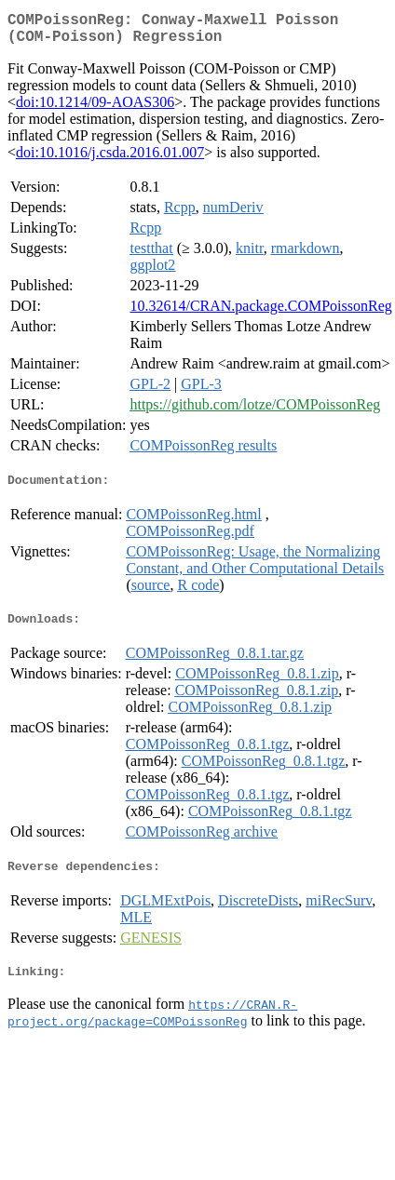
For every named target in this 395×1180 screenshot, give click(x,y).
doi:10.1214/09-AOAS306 (95, 109)
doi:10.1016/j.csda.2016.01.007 (110, 160)
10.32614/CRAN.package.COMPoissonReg (260, 313)
